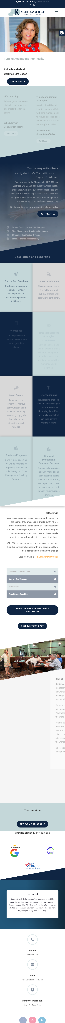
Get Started (47, 214)
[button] (62, 33)
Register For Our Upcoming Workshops (32, 610)
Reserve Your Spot (32, 626)
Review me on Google (32, 824)
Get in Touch (18, 81)
